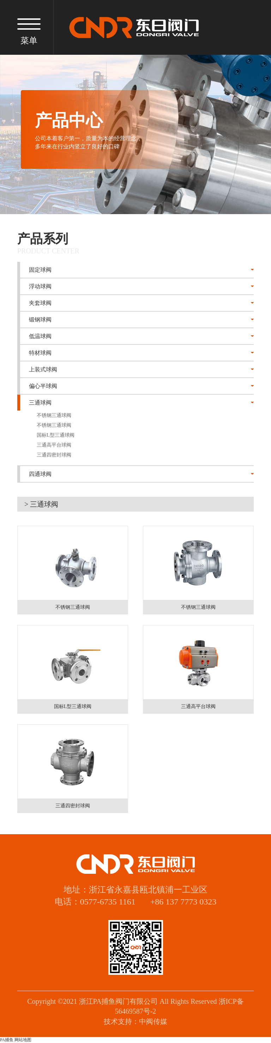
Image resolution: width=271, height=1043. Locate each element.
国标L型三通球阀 (55, 435)
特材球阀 (40, 353)
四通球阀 (40, 474)
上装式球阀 (43, 369)
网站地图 (22, 1039)
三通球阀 (40, 403)
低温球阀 (40, 336)
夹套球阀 (40, 303)
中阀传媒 (153, 1021)
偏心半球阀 (43, 386)
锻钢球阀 (40, 320)
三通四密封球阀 (54, 455)
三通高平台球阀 (54, 445)
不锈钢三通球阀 (54, 415)
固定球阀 (40, 270)
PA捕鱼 (6, 1039)
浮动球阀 (40, 286)
